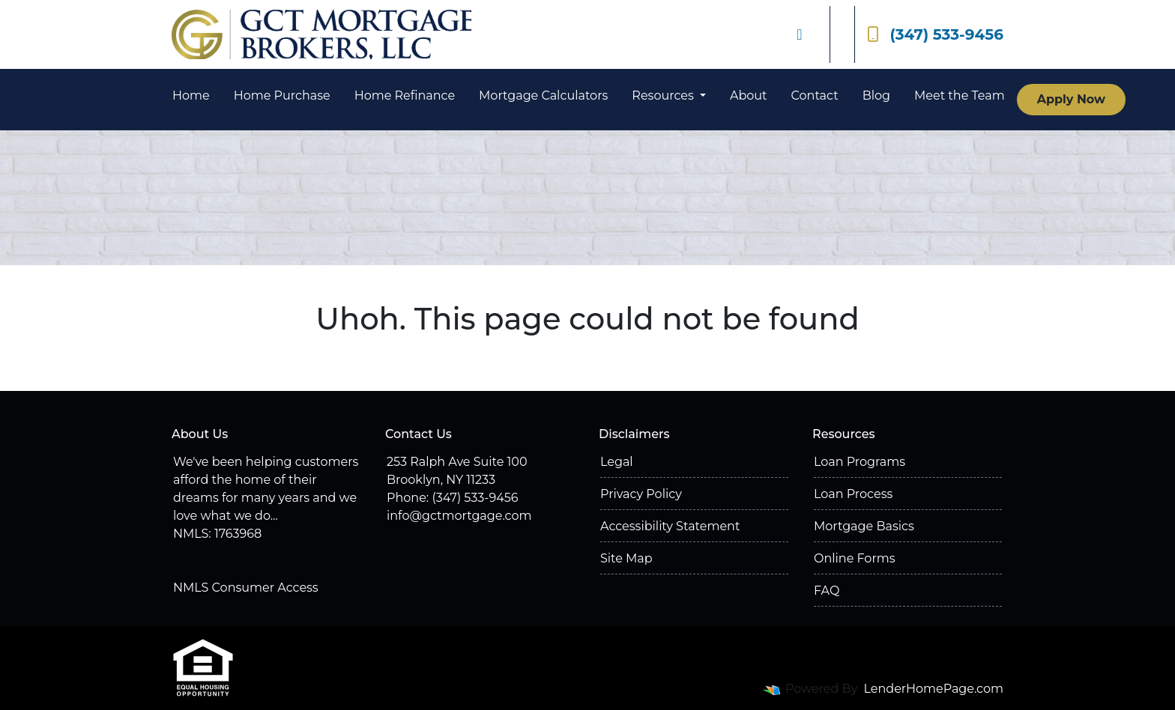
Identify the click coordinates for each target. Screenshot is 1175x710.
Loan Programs (859, 462)
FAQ (826, 590)
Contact (815, 95)
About (748, 95)
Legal (616, 462)
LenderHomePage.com (934, 689)
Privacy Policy (641, 494)
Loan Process (853, 494)
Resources (664, 95)
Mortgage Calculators (543, 95)
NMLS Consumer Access (245, 587)
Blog (876, 95)
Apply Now (1071, 99)
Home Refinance (404, 95)
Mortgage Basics (864, 526)
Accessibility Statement (670, 526)
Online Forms (854, 558)
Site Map (626, 558)
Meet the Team (959, 95)
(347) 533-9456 (935, 34)
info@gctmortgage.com (459, 516)
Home (191, 95)
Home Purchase (282, 95)
